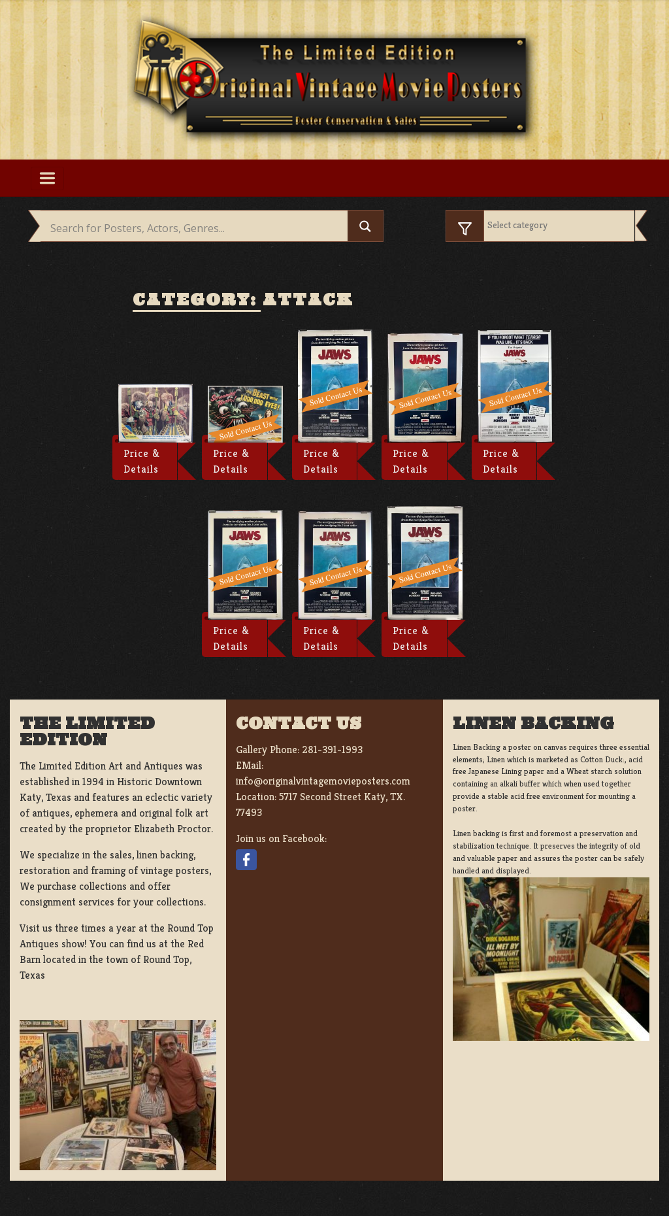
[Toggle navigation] (47, 178)
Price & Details (141, 461)
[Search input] (197, 228)
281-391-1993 (332, 749)
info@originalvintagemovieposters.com (323, 781)
